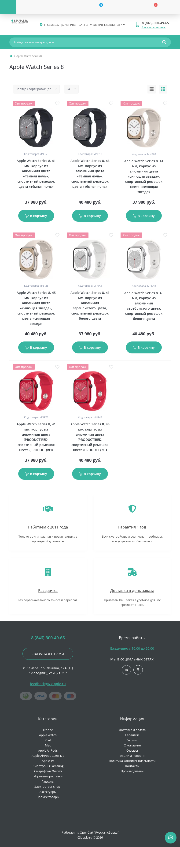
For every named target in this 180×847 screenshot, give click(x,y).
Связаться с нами (48, 654)
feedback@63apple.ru (48, 684)
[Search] (164, 42)
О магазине (132, 745)
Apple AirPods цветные (48, 755)
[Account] (43, 7)
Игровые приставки (47, 776)
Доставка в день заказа (132, 590)
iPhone (48, 730)
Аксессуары (48, 792)
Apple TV (48, 761)
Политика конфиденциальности (132, 761)
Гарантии (132, 735)
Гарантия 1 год (132, 527)
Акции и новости (132, 755)
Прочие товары (48, 797)
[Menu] (8, 7)
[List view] (151, 89)
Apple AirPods (48, 750)
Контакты (132, 766)
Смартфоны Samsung (48, 766)
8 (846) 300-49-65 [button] (48, 638)
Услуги (132, 740)
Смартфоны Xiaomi (48, 771)
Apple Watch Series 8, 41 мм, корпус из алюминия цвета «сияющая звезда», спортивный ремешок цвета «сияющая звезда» (143, 176)
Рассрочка (48, 590)
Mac (48, 745)
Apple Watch (48, 735)
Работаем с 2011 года (48, 527)
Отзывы (132, 750)
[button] (156, 22)
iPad (48, 740)
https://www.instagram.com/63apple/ (138, 669)
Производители (132, 771)
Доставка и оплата (132, 730)
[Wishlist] (98, 7)
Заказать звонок (154, 27)
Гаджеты (48, 781)
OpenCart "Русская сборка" (99, 832)
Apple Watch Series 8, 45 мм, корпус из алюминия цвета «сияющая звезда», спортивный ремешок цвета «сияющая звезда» (36, 308)
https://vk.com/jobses (126, 669)
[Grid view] (163, 89)
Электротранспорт (48, 786)
